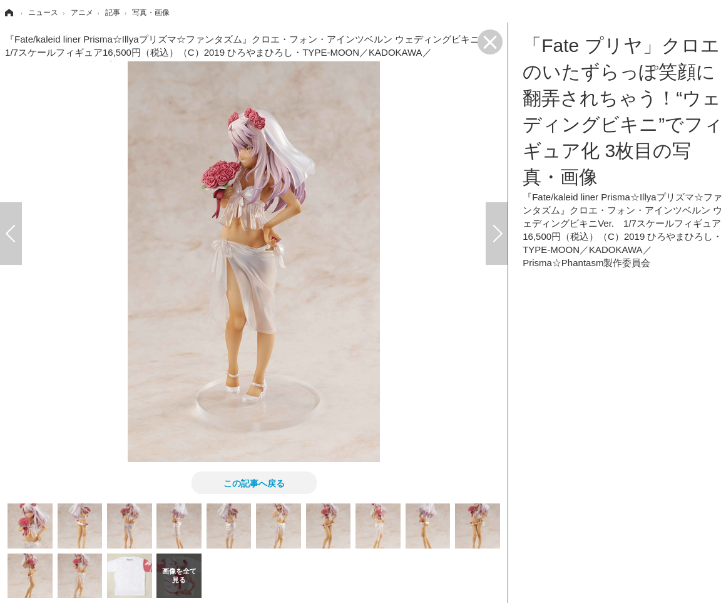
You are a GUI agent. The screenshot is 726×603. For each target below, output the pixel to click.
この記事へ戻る (254, 482)
